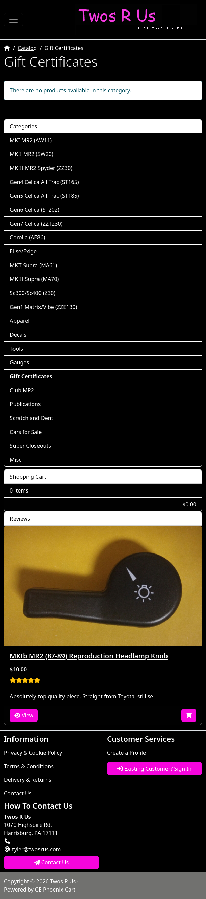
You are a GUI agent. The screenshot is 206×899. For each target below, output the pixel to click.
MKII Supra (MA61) (33, 265)
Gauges (19, 362)
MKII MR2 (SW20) (31, 154)
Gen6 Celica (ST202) (34, 209)
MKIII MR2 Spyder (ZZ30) (41, 168)
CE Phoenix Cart (55, 889)
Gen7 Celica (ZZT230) (36, 223)
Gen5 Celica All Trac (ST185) (44, 196)
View (23, 715)
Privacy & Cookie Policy (33, 752)
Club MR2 (22, 390)
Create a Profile (126, 752)
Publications (25, 404)
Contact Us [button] (51, 862)
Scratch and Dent (31, 418)
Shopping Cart (28, 476)
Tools (16, 348)
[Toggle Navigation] (13, 19)
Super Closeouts (30, 446)
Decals (18, 334)
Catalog (27, 48)
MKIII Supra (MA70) (34, 279)
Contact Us (17, 793)
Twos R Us (63, 881)
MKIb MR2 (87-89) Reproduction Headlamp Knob (89, 656)
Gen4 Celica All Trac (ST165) (44, 182)
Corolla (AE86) (27, 237)
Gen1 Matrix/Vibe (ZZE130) (43, 307)
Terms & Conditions (29, 766)
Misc (15, 459)
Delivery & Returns (27, 779)
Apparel (19, 321)
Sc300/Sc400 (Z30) (32, 293)
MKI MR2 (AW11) (31, 140)
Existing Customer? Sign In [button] (154, 768)
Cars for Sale (26, 432)
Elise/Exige (23, 251)
